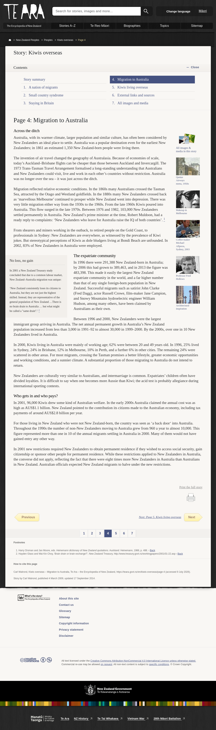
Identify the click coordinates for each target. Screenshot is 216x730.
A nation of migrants (43, 87)
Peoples (48, 40)
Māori (203, 11)
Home (9, 40)
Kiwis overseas (65, 40)
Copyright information (74, 623)
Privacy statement (71, 629)
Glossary (65, 611)
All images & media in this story (186, 152)
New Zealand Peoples (27, 40)
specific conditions (159, 664)
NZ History (83, 718)
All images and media (132, 103)
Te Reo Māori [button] (99, 25)
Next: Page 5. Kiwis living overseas (160, 517)
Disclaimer (66, 635)
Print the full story (191, 487)
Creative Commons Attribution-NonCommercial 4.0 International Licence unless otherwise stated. (143, 660)
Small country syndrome (46, 95)
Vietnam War (138, 718)
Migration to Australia (133, 79)
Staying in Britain (41, 103)
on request (106, 664)
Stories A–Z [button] (67, 25)
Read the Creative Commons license (36, 662)
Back (152, 550)
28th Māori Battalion (169, 718)
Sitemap (64, 617)
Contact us (66, 604)
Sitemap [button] (197, 25)
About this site (69, 598)
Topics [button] (164, 25)
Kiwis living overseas (132, 87)
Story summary (34, 79)
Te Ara (65, 718)
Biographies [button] (132, 25)
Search (146, 11)
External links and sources (135, 95)
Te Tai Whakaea (110, 718)
